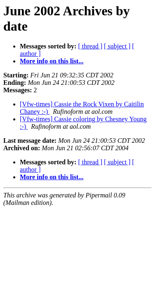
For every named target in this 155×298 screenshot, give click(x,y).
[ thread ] (90, 46)
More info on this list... (51, 61)
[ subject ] (117, 46)
